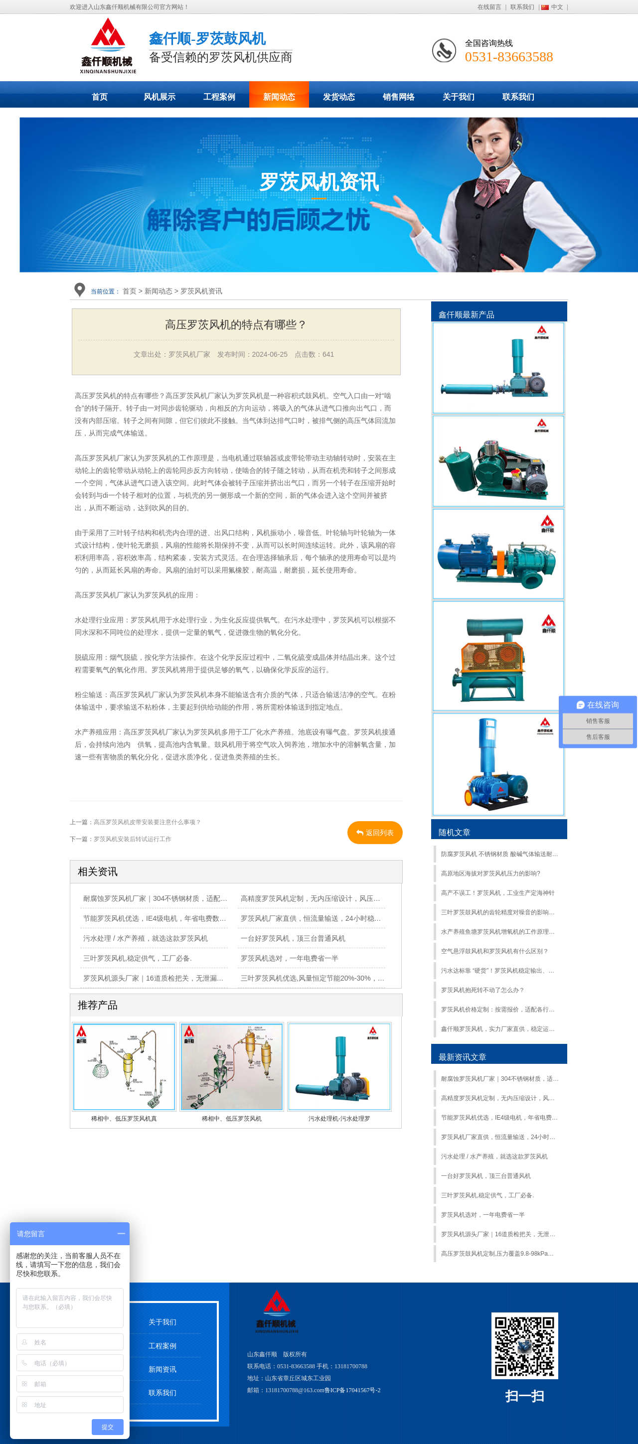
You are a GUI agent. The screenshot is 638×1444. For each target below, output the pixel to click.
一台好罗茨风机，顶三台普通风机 (293, 938)
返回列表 (375, 833)
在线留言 (489, 6)
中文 (557, 6)
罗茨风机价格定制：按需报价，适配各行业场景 (500, 1009)
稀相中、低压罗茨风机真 (124, 1118)
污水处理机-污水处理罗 (339, 1118)
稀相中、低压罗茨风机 (232, 1118)
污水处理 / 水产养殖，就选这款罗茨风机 (145, 938)
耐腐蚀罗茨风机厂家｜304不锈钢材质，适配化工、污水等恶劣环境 (186, 898)
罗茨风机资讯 (201, 291)
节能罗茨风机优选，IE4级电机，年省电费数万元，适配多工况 (179, 918)
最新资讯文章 (462, 1057)
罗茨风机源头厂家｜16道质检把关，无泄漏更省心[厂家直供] (176, 978)
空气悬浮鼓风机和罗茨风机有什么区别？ (495, 951)
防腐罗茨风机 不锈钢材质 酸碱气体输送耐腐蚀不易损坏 (500, 854)
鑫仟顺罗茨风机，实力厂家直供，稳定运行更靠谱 (500, 1028)
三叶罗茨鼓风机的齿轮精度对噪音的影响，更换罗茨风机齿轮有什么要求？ (500, 912)
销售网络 (399, 97)
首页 (100, 97)
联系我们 (522, 6)
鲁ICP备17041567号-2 (352, 1390)
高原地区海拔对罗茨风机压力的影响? (490, 873)
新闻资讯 (162, 1369)
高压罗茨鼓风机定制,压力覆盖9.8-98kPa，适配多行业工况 (500, 1253)
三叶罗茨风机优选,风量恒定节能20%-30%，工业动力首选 (330, 978)
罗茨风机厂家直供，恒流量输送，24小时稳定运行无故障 (328, 918)
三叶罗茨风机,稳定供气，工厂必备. (137, 958)
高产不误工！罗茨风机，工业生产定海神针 (498, 892)
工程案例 (219, 97)
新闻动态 (279, 97)
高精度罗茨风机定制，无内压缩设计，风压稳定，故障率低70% (338, 898)
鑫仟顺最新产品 (466, 314)
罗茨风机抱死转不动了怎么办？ (483, 990)
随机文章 (455, 832)
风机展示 (159, 97)
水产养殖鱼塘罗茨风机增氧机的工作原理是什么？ (500, 931)
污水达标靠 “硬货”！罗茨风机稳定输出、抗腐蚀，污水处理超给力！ (500, 970)
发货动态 (339, 97)
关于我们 (459, 97)
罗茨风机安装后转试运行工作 (132, 839)
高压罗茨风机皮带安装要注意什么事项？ (147, 822)
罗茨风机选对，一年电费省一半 (289, 958)
